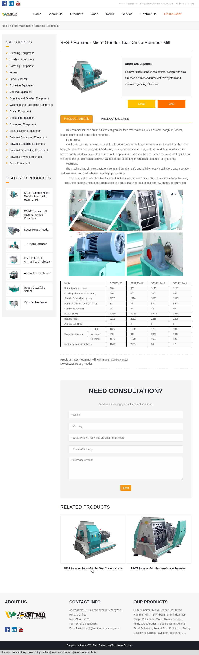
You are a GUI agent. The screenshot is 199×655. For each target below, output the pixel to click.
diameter (75, 288)
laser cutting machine (39, 652)
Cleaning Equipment (22, 53)
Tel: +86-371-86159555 (83, 623)
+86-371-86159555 (128, 3)
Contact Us (148, 14)
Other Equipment (20, 163)
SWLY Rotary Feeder (36, 229)
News (110, 14)
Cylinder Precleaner (36, 302)
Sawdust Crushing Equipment (27, 143)
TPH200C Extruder (35, 243)
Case (95, 14)
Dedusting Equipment (22, 117)
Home (37, 14)
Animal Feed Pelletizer (37, 273)
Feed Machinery (21, 25)
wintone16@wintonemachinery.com (156, 3)
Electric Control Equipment (25, 130)
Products (76, 14)
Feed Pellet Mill (19, 78)
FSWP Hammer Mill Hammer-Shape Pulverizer (36, 215)
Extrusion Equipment (22, 85)
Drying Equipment (20, 111)
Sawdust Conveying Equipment (28, 137)
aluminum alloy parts (62, 652)
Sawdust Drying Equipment (26, 156)
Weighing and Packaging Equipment (31, 104)
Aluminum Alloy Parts (85, 652)
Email (141, 103)
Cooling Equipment (21, 91)
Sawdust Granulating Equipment (29, 150)
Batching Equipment (21, 66)
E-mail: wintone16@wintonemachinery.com (94, 628)
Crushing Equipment (46, 25)
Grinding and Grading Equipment (29, 98)
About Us (55, 14)
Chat (171, 103)
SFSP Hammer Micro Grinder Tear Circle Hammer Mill (36, 196)
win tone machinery (16, 652)
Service (127, 14)
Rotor (67, 288)
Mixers (13, 72)
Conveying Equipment (23, 124)
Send (126, 487)
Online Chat (173, 14)
